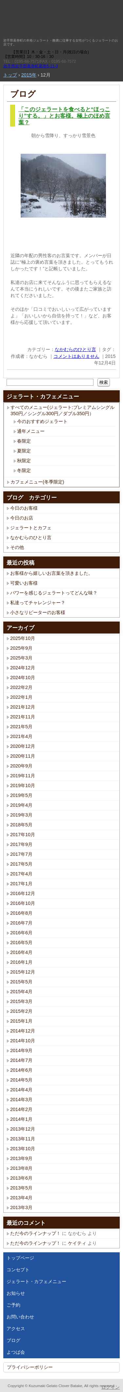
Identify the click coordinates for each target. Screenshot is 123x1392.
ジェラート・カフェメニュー (36, 1281)
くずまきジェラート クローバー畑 (56, 20)
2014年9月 (21, 1050)
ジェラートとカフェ (30, 527)
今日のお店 (21, 517)
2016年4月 (21, 952)
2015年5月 (21, 981)
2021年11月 (22, 716)
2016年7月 (21, 922)
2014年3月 (21, 1099)
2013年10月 (22, 1148)
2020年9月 (21, 765)
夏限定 (24, 450)
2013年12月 (22, 1129)
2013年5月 (21, 1187)
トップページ (20, 1257)
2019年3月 (21, 815)
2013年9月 (21, 1158)
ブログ (23, 94)
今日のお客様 (24, 508)
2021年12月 (22, 707)
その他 (17, 547)
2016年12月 (22, 893)
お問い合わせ (20, 1316)
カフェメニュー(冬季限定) (37, 482)
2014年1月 (21, 1119)
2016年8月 (21, 913)
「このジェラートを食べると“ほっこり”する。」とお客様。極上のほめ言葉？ (64, 116)
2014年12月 (22, 1030)
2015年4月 (21, 991)
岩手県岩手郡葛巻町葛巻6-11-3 (30, 66)
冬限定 (24, 470)
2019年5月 (21, 795)
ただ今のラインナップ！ (35, 1233)
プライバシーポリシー (30, 1367)
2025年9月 (21, 648)
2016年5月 (21, 942)
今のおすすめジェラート (42, 421)
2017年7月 (21, 854)
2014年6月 (21, 1070)
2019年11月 (22, 775)
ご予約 (13, 1305)
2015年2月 (21, 1011)
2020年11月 (22, 756)
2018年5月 (21, 824)
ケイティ (77, 1243)
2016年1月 (21, 962)
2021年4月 (21, 736)
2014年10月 (22, 1040)
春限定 (24, 441)
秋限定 (24, 460)
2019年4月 (21, 805)
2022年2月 (21, 687)
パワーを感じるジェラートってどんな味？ (53, 592)
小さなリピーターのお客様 (37, 612)
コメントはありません (76, 356)
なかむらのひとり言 (75, 349)
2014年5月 (21, 1080)
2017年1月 (21, 883)
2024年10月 (22, 677)
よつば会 (16, 1352)
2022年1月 (21, 697)
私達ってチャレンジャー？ (37, 602)
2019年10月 (22, 785)
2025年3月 (21, 658)
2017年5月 (21, 864)
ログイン (110, 1387)
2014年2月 (21, 1109)
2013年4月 (21, 1197)
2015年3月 (21, 1001)
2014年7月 (21, 1060)
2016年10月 (22, 903)
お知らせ (16, 1293)
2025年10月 (22, 638)
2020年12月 (22, 746)
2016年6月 (21, 932)
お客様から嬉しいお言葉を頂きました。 (51, 573)
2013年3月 (21, 1207)
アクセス (16, 1328)
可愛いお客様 (24, 583)
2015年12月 (22, 972)
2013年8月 (21, 1168)
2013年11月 (22, 1138)
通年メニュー (31, 431)
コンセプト (18, 1269)
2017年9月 (21, 844)
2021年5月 (21, 726)
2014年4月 (21, 1089)
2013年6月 (21, 1178)
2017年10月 (22, 834)
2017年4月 (21, 873)
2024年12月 (22, 667)
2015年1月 (21, 1021)
